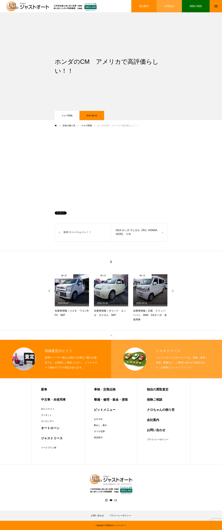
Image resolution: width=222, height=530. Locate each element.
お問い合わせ (97, 515)
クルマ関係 (67, 115)
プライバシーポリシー (157, 439)
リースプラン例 (48, 447)
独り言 (64, 275)
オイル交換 (99, 431)
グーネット (46, 415)
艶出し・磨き (100, 425)
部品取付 (98, 437)
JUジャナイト (47, 409)
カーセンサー (47, 421)
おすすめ (98, 419)
